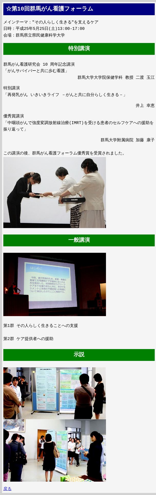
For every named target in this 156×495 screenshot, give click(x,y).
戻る (7, 489)
